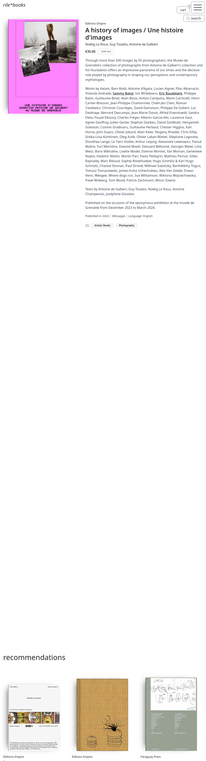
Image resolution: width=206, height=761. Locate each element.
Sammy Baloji (123, 93)
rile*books (14, 4)
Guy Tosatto (119, 44)
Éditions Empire (95, 23)
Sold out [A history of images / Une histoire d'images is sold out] (106, 51)
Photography (126, 225)
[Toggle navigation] (197, 7)
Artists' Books (102, 225)
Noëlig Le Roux (96, 44)
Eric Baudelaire (170, 93)
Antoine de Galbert (143, 44)
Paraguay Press (151, 757)
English (148, 216)
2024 (105, 216)
